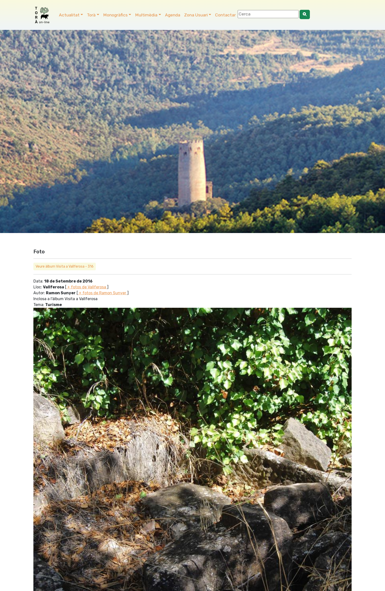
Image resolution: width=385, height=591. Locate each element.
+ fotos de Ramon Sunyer (102, 293)
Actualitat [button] (69, 14)
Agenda (172, 14)
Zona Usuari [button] (196, 14)
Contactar (225, 14)
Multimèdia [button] (146, 14)
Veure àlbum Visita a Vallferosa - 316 (65, 266)
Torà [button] (91, 14)
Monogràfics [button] (115, 14)
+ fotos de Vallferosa (86, 287)
